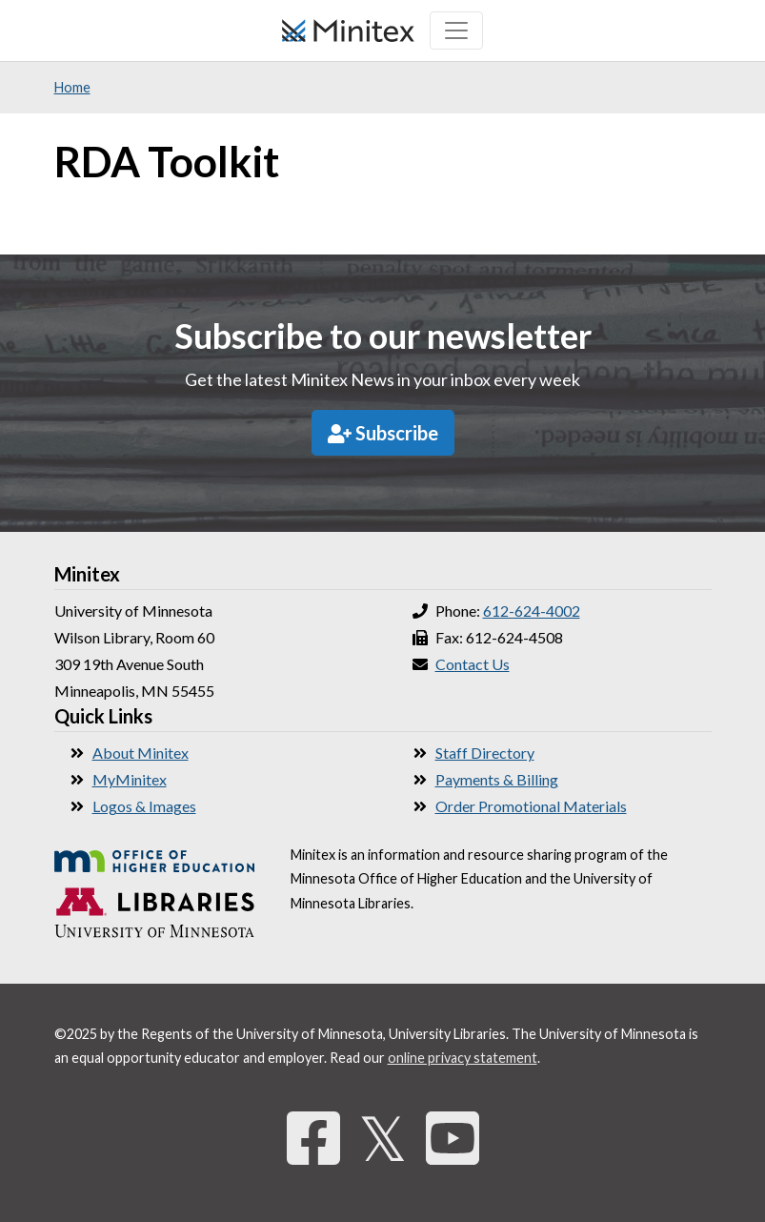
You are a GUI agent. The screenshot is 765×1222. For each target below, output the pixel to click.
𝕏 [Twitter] (383, 1137)
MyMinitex (129, 779)
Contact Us (472, 664)
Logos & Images (144, 806)
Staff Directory (484, 752)
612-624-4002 (531, 610)
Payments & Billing (496, 779)
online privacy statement (462, 1057)
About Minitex (140, 752)
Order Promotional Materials (531, 806)
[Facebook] (313, 1137)
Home (72, 87)
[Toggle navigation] (456, 30)
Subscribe (383, 432)
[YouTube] (452, 1137)
